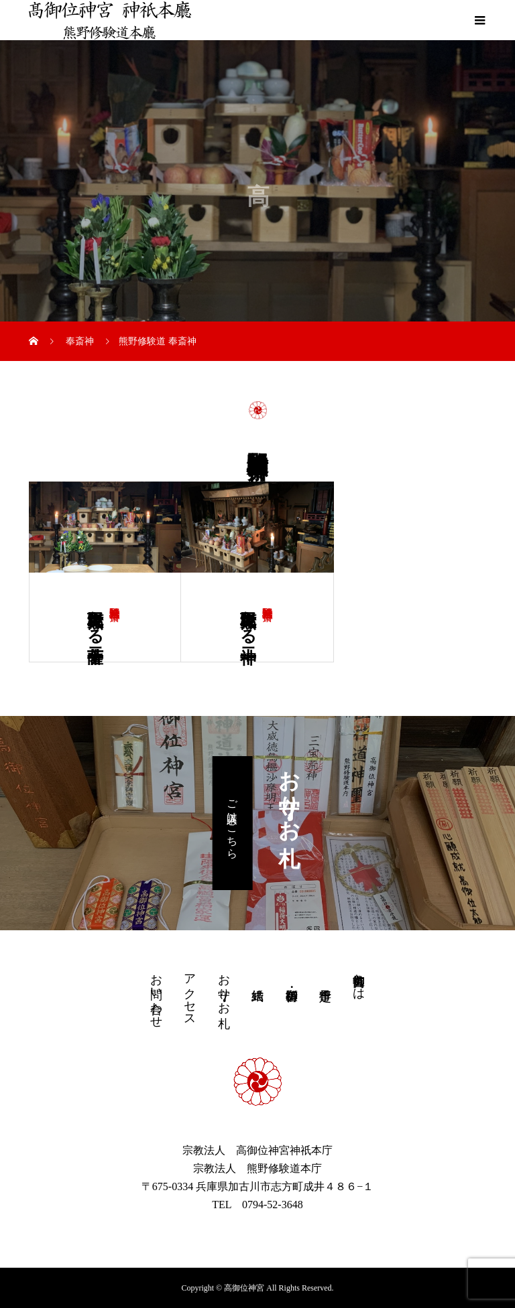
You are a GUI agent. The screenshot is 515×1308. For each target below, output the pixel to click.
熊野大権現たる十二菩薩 (95, 617)
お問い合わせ (156, 994)
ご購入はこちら (232, 823)
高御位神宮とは (358, 980)
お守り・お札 (224, 987)
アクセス (189, 993)
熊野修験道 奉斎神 (115, 600)
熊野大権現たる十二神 (248, 617)
